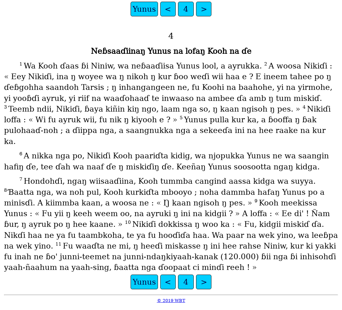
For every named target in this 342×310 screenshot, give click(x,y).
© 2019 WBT (171, 300)
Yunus (144, 9)
